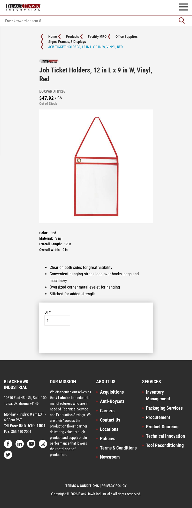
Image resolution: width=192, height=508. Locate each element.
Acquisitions (112, 392)
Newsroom (110, 457)
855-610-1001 (32, 425)
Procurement (158, 417)
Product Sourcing (162, 426)
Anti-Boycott (112, 401)
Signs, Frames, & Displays (67, 42)
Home (52, 36)
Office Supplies (126, 36)
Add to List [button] (96, 341)
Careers (107, 410)
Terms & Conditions (118, 448)
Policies (107, 438)
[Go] (182, 21)
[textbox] (96, 21)
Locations (109, 429)
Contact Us (110, 420)
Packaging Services (164, 408)
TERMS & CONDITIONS (82, 486)
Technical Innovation (165, 436)
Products (72, 36)
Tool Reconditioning (165, 445)
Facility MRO (97, 36)
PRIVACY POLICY (114, 486)
